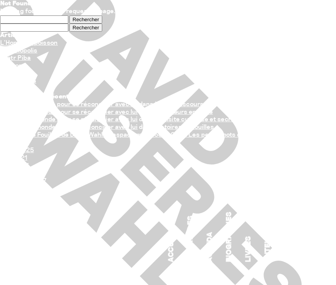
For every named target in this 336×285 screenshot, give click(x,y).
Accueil (171, 247)
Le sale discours (179, 104)
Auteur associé (268, 231)
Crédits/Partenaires (306, 219)
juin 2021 (13, 158)
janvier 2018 (18, 173)
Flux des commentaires (35, 235)
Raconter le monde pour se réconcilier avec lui (69, 104)
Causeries (15, 204)
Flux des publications (31, 227)
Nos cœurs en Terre (184, 112)
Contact (287, 246)
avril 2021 (14, 166)
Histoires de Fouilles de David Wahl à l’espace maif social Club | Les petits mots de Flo (127, 135)
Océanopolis (18, 51)
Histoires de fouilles (184, 127)
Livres (248, 249)
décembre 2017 (23, 181)
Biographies (229, 237)
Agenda (210, 247)
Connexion (16, 219)
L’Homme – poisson (29, 43)
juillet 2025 (17, 150)
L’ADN (9, 73)
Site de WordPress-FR (33, 242)
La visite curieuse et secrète (198, 119)
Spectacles (190, 239)
